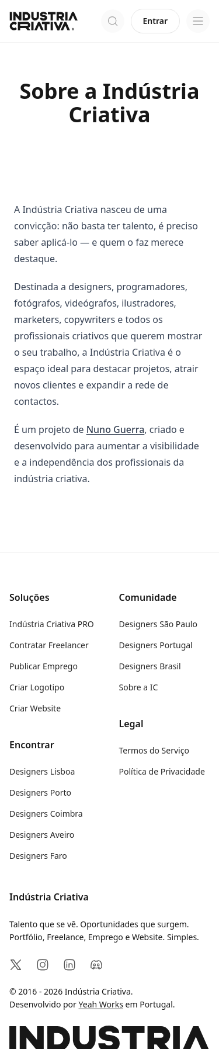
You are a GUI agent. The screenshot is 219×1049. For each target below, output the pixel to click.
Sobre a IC (138, 687)
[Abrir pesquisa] (112, 21)
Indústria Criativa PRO (51, 624)
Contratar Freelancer (49, 645)
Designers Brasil (150, 666)
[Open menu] (198, 21)
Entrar (155, 20)
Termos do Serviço (154, 750)
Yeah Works (101, 1004)
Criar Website (35, 708)
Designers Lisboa (42, 771)
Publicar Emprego (43, 666)
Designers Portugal (156, 645)
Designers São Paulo (158, 624)
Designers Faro (38, 855)
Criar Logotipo (36, 687)
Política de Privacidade (162, 771)
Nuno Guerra (115, 429)
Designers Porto (40, 792)
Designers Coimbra (46, 813)
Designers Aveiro (41, 834)
